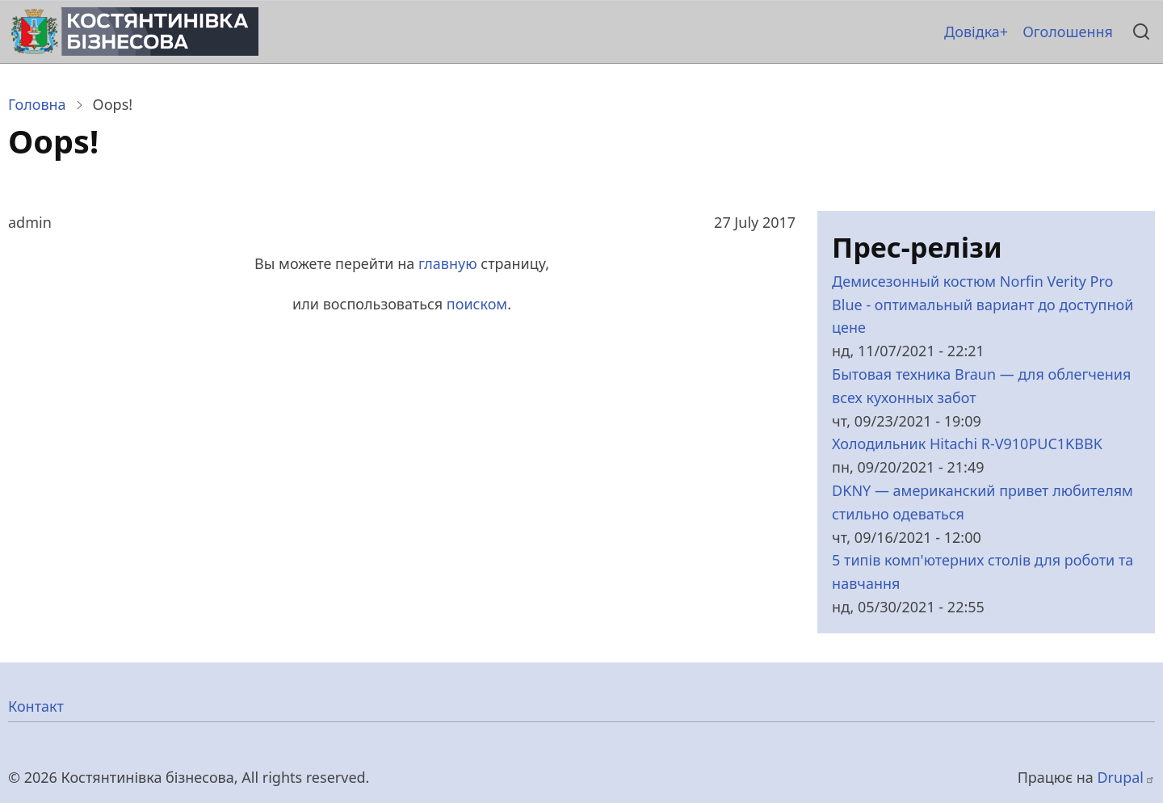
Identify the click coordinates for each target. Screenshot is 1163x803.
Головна (37, 104)
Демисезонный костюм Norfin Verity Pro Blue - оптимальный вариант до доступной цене (982, 304)
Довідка (972, 31)
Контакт (36, 706)
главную (447, 263)
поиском (477, 303)
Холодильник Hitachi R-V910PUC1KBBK (967, 443)
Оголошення (1067, 31)
